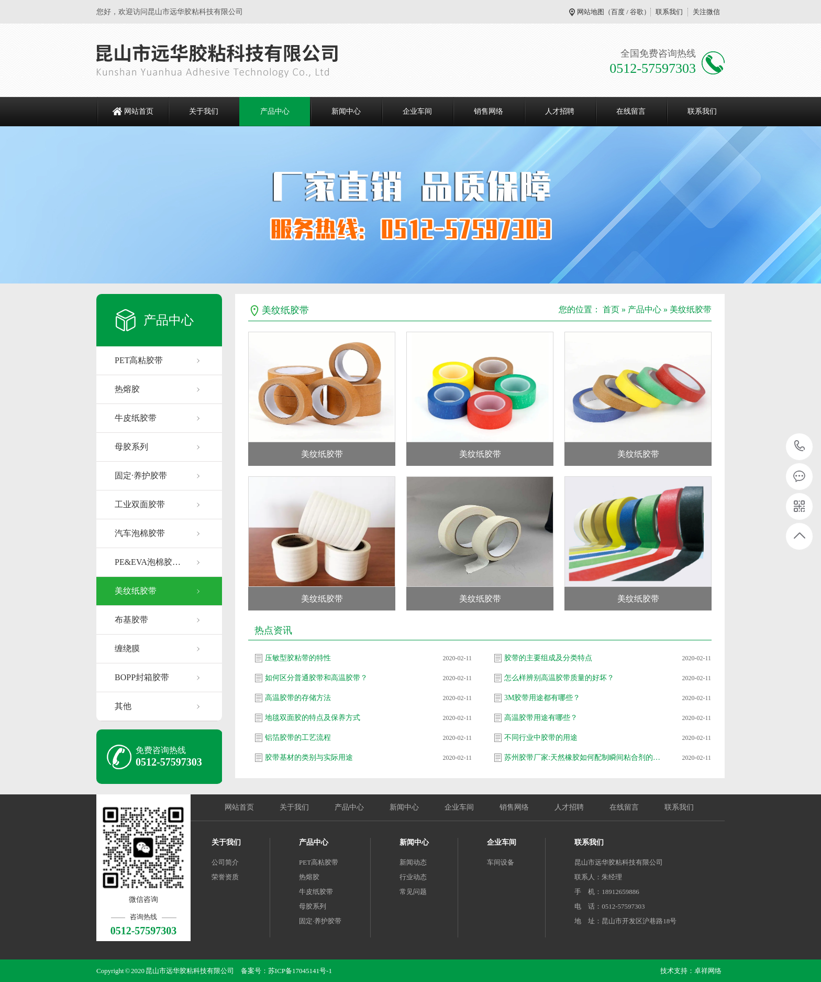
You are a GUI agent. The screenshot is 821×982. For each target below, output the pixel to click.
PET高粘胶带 (139, 360)
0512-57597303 (800, 447)
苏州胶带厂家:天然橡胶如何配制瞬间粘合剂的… (582, 757)
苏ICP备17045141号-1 (300, 971)
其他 (123, 706)
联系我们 (669, 12)
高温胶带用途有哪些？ (541, 718)
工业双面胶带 (140, 504)
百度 (618, 12)
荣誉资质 (225, 877)
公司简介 (225, 862)
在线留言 (631, 111)
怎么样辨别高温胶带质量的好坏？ (559, 678)
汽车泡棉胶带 (140, 533)
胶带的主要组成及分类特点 (548, 658)
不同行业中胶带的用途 (541, 737)
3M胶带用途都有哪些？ (542, 698)
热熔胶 (127, 389)
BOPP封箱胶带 (142, 677)
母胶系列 (131, 446)
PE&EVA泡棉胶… (148, 562)
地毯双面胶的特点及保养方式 (312, 718)
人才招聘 (559, 111)
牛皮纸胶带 (136, 417)
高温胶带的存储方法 (298, 698)
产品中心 (275, 111)
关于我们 (203, 111)
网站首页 (138, 111)
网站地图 (590, 12)
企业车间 (417, 111)
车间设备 (500, 862)
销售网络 (488, 111)
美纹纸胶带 (136, 590)
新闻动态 (413, 862)
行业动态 (413, 877)
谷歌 (637, 12)
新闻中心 (346, 111)
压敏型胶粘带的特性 (298, 658)
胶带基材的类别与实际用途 (309, 757)
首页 (611, 309)
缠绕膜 (127, 648)
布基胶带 (131, 619)
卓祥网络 (708, 971)
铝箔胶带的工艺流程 (298, 737)
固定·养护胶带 (141, 475)
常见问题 (413, 892)
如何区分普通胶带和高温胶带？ (316, 678)
